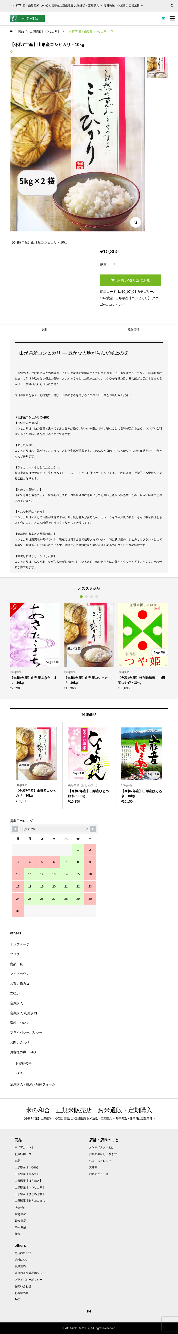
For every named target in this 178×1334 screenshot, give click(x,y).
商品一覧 (16, 964)
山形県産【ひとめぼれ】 (30, 1194)
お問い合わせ (19, 1042)
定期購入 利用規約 (23, 1013)
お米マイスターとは (101, 1147)
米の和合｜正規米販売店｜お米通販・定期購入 (89, 1110)
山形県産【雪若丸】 (27, 1174)
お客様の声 (24, 1063)
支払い (15, 993)
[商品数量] (120, 264)
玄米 (17, 1233)
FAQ (19, 1073)
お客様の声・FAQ (23, 1052)
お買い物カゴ (19, 983)
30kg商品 (20, 1227)
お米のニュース (98, 1174)
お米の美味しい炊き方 (103, 1154)
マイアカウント (21, 974)
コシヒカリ (117, 304)
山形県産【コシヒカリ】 (133, 298)
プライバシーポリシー (26, 1032)
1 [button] (81, 596)
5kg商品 (20, 1207)
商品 (17, 1160)
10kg (103, 304)
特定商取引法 (23, 1253)
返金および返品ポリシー (30, 1273)
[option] (35, 646)
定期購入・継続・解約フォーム (32, 1084)
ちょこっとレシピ (100, 1160)
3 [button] (91, 596)
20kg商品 (20, 1220)
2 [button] (86, 596)
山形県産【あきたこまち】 (31, 1200)
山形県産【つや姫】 (27, 1167)
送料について (19, 1023)
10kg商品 (107, 298)
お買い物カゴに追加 (133, 280)
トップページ (19, 944)
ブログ (15, 954)
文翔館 (93, 1167)
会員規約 (20, 1266)
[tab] (44, 329)
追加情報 (133, 329)
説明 (44, 329)
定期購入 (16, 1003)
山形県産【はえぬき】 (28, 1180)
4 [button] (97, 596)
